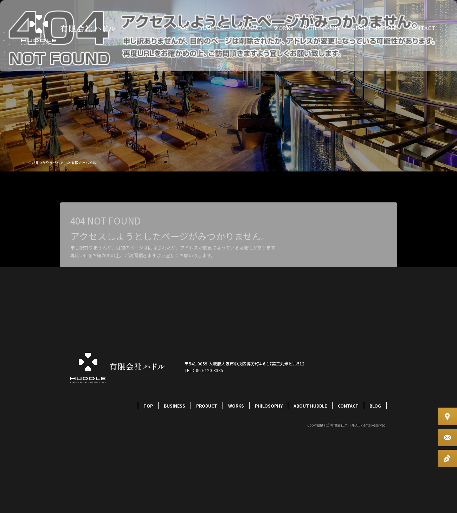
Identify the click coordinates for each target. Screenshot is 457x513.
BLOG (375, 406)
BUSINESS (211, 28)
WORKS (283, 28)
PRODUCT (248, 28)
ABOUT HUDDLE (374, 28)
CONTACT (422, 28)
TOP (182, 28)
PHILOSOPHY (322, 28)
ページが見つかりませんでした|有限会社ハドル (58, 162)
